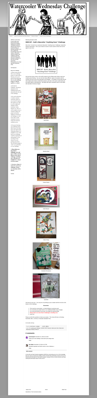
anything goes (33, 328)
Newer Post (28, 389)
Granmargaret (32, 336)
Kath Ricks (46, 120)
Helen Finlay (46, 239)
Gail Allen (46, 299)
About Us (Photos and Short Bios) (22, 36)
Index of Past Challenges (45, 36)
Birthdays (38, 328)
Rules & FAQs (35, 36)
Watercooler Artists (55, 328)
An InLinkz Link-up (30, 322)
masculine (49, 328)
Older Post (64, 389)
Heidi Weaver (46, 208)
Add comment (29, 351)
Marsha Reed (46, 151)
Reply (30, 340)
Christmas (43, 328)
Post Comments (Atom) (36, 391)
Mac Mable (31, 344)
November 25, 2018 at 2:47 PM (40, 344)
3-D (29, 328)
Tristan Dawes (46, 182)
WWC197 (37, 329)
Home (11, 36)
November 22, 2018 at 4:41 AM (41, 336)
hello (46, 328)
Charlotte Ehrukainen (46, 270)
